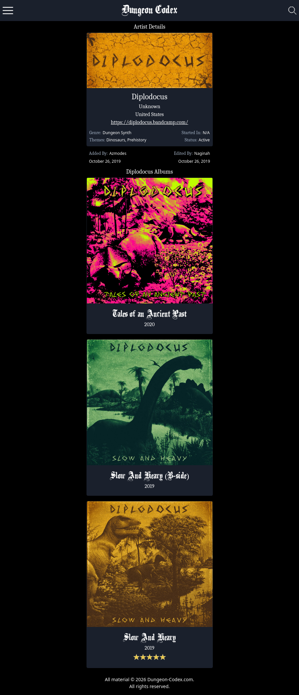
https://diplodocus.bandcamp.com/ (149, 122)
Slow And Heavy (149, 638)
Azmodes (117, 153)
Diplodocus (149, 96)
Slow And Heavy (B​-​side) (149, 476)
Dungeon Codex (149, 10)
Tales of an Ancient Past (149, 314)
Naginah (202, 153)
